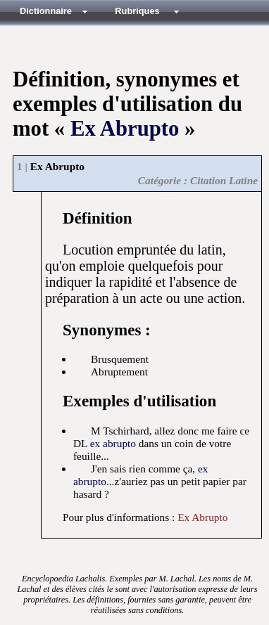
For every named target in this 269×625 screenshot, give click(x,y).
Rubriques (137, 11)
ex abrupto (113, 443)
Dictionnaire (46, 11)
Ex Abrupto (125, 129)
